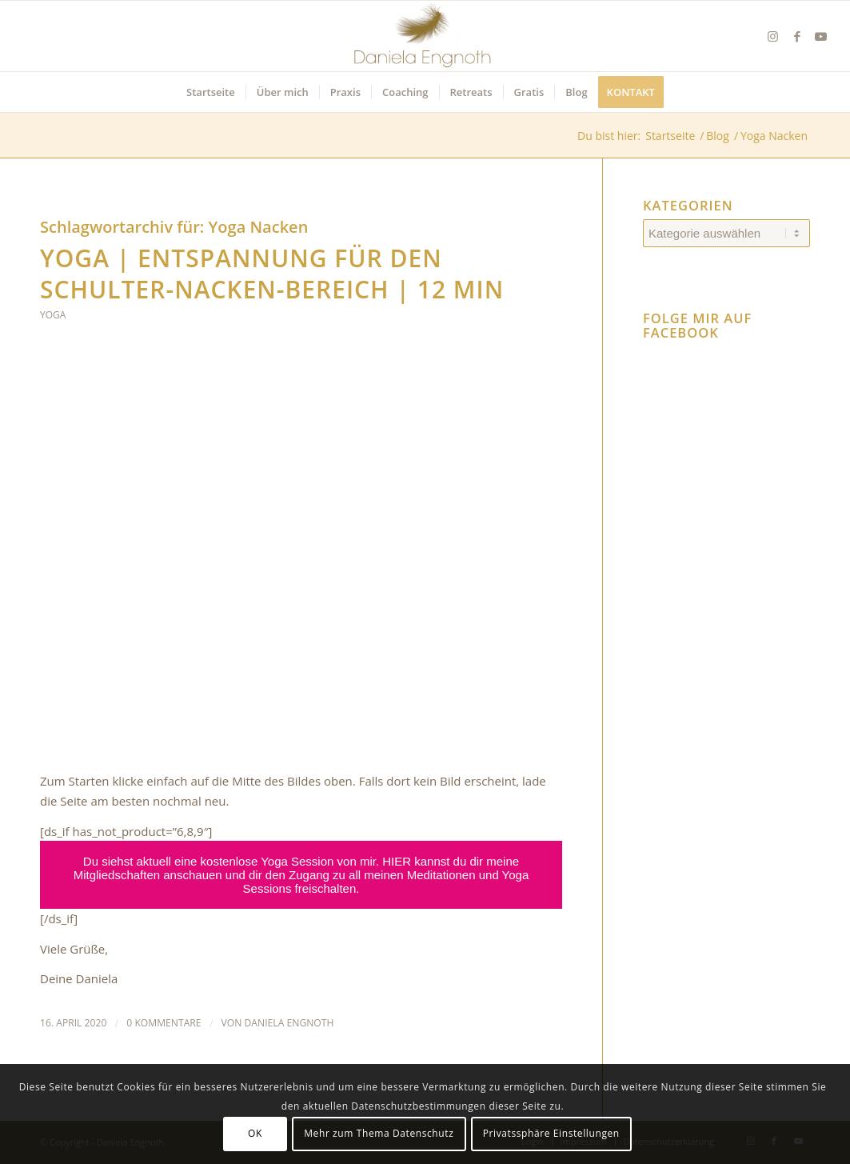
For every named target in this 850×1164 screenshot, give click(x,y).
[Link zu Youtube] (821, 36)
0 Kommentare (163, 1023)
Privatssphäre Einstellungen (551, 1133)
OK (255, 1133)
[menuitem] (210, 92)
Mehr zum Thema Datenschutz (378, 1133)
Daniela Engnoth (289, 1023)
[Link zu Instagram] (773, 36)
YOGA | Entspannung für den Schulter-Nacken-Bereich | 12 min (272, 274)
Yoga (53, 315)
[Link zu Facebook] (797, 36)
